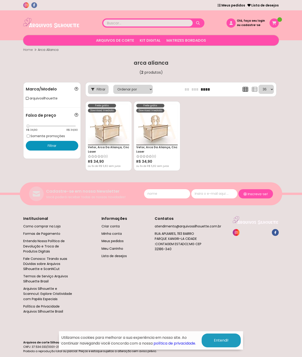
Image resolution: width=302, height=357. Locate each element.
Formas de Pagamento (41, 233)
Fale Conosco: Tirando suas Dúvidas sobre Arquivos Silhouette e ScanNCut (45, 263)
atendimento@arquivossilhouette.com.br (188, 226)
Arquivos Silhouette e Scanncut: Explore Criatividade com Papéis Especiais (47, 293)
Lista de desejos (263, 5)
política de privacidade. (175, 343)
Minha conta (112, 233)
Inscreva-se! (256, 194)
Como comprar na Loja (42, 226)
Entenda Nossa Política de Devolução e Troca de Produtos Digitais (44, 246)
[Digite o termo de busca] (148, 23)
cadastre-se (250, 25)
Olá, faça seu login (251, 21)
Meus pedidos (231, 5)
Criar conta (111, 226)
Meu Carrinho (112, 248)
